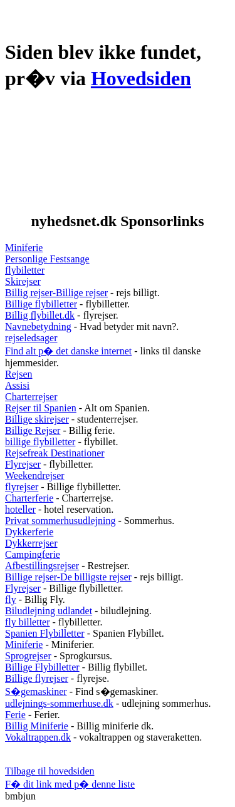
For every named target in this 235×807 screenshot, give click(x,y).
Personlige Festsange (47, 259)
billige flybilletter (40, 441)
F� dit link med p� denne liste (70, 784)
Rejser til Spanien (40, 408)
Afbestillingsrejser (42, 565)
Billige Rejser (32, 430)
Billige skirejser (37, 419)
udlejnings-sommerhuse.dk (59, 703)
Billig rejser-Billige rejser (56, 292)
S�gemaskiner (36, 691)
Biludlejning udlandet (48, 610)
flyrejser (21, 486)
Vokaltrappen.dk (38, 737)
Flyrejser (23, 464)
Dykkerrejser (31, 543)
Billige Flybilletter (42, 667)
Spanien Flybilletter (45, 633)
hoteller (20, 509)
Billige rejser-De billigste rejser (68, 577)
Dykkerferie (29, 532)
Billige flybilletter (41, 304)
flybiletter (24, 270)
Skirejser (23, 281)
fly (10, 599)
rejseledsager (31, 337)
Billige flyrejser (36, 678)
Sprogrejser (28, 655)
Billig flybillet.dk (40, 315)
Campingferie (32, 554)
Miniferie (24, 247)
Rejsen (19, 374)
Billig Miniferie (36, 726)
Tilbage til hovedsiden (50, 771)
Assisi (17, 385)
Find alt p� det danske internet (68, 351)
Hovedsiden (141, 78)
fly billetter (27, 622)
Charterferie (29, 498)
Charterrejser (31, 396)
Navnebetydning (38, 326)
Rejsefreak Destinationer (55, 453)
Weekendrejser (35, 475)
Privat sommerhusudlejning (60, 520)
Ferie (15, 714)
